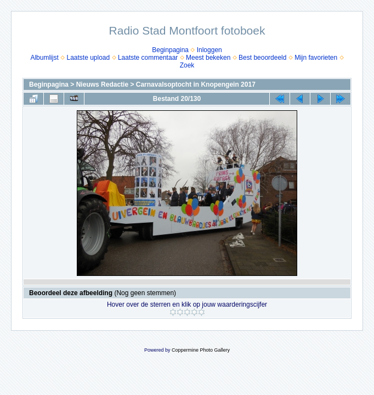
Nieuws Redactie (102, 84)
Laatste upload (88, 57)
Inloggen (209, 50)
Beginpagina (170, 50)
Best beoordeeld (262, 57)
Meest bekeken (208, 57)
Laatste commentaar (148, 57)
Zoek (187, 65)
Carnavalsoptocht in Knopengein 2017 (196, 84)
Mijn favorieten (315, 57)
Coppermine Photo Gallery (201, 350)
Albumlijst (44, 57)
